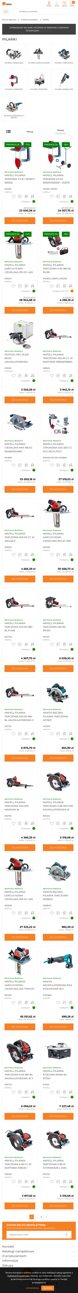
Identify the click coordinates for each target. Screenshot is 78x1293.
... (36, 1217)
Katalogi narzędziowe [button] (39, 1251)
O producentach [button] (39, 1256)
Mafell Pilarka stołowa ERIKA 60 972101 (55, 1075)
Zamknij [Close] (47, 1288)
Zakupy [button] (39, 1265)
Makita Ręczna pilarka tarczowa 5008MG (55, 896)
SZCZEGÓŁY (46, 30)
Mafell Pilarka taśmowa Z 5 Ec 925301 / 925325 (20, 179)
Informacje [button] (39, 1260)
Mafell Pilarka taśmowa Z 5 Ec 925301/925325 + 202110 (56, 179)
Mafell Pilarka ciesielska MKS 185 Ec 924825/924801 (19, 448)
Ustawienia (32, 1288)
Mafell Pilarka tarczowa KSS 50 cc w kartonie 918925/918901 (58, 358)
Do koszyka (20, 220)
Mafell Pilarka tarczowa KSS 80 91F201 (54, 627)
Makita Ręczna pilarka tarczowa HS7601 (55, 716)
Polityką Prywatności (18, 1276)
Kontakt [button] (39, 1246)
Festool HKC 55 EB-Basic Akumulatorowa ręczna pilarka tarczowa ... (17, 362)
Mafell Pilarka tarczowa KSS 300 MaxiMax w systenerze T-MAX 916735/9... (17, 809)
